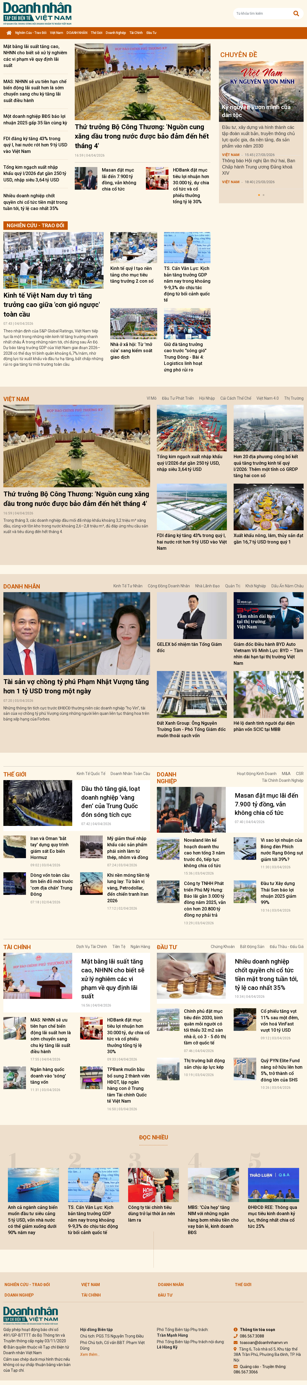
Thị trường (294, 398)
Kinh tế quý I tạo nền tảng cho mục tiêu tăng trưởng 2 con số (132, 275)
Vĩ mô (152, 398)
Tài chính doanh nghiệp (283, 780)
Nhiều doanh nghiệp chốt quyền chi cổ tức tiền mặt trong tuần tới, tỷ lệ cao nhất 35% (35, 202)
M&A (286, 773)
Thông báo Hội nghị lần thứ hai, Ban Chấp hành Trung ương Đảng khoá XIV (258, 167)
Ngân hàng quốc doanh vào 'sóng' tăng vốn (48, 1076)
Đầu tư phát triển (178, 398)
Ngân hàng (140, 946)
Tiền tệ (118, 946)
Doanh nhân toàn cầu (130, 773)
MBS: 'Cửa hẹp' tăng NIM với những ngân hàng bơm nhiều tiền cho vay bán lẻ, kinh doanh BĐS (213, 1220)
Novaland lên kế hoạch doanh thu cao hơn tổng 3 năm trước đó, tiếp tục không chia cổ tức (204, 853)
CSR (300, 773)
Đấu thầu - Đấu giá (287, 946)
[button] (259, 195)
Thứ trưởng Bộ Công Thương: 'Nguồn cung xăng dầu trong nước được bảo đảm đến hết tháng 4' (142, 136)
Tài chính (136, 33)
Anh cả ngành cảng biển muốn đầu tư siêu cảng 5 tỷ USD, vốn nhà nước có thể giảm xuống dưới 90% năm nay (33, 1220)
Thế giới (96, 33)
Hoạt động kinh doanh (257, 773)
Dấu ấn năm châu (287, 586)
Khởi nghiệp (255, 586)
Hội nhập (207, 398)
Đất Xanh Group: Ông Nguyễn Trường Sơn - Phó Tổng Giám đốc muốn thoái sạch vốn (191, 729)
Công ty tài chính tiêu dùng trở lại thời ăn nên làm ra (151, 1214)
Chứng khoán (223, 946)
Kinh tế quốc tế (91, 773)
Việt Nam (56, 33)
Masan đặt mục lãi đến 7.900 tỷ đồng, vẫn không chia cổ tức (266, 804)
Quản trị (232, 586)
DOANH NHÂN (77, 33)
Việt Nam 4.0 (267, 398)
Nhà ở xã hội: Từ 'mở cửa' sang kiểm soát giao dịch (131, 351)
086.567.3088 (249, 1336)
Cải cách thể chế (235, 398)
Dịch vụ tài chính (91, 946)
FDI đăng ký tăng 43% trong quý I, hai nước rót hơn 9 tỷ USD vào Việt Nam (35, 145)
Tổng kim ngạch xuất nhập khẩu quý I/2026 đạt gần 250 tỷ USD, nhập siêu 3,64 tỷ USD (34, 174)
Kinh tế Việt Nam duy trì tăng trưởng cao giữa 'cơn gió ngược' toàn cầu (51, 304)
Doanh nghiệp (116, 33)
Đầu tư (151, 33)
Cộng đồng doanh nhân (169, 586)
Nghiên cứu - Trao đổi (31, 33)
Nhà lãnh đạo (207, 586)
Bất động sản (252, 946)
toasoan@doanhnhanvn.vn (261, 1342)
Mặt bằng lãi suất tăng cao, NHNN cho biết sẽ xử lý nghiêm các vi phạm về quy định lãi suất (112, 979)
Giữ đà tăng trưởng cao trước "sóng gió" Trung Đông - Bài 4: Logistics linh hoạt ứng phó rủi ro (185, 357)
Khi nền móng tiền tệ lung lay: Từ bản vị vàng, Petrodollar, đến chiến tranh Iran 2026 (128, 888)
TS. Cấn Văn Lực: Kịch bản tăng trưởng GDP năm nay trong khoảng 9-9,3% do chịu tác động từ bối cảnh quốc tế (93, 1220)
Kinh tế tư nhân (127, 586)
